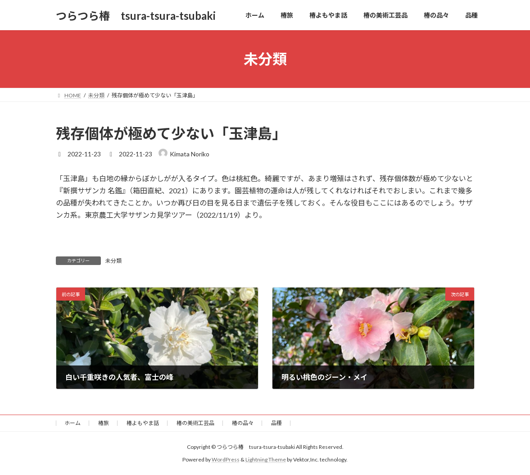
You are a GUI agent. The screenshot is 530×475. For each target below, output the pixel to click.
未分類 (113, 260)
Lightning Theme (265, 459)
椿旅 (103, 423)
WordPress (226, 459)
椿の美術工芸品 (195, 423)
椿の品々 (243, 423)
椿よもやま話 (143, 423)
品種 (276, 423)
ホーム (72, 423)
